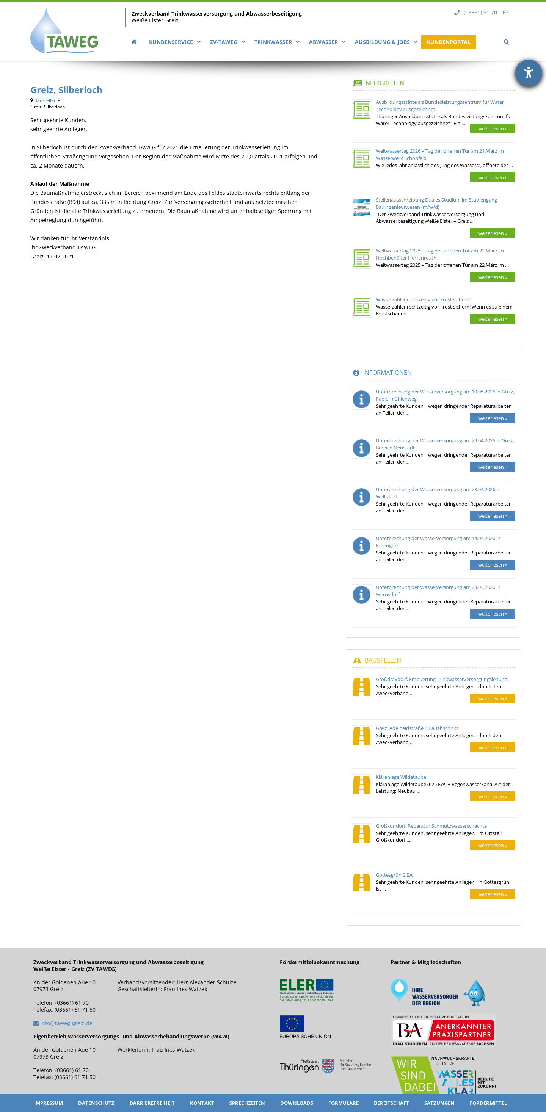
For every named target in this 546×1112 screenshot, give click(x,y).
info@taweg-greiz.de (66, 1023)
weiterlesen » (492, 128)
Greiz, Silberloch (66, 89)
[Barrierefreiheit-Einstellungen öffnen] (528, 73)
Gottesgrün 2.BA (394, 874)
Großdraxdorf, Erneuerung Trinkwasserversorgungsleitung (441, 679)
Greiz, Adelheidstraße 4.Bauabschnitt (417, 728)
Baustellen (45, 100)
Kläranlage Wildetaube (401, 777)
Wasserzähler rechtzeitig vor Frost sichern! (423, 299)
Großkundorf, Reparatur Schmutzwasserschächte (431, 825)
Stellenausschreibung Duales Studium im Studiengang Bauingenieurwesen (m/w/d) (436, 203)
